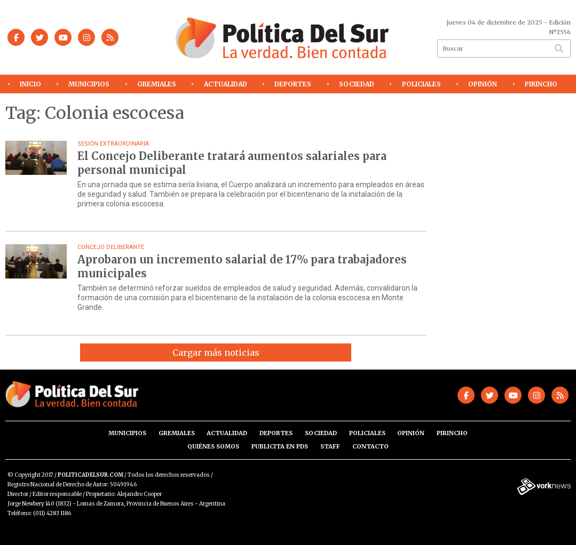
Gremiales (156, 84)
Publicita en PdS (279, 446)
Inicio (30, 84)
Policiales (421, 84)
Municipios (88, 84)
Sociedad (356, 84)
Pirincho (541, 84)
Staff (330, 446)
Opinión (482, 84)
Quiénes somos (213, 446)
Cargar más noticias (215, 352)
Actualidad (225, 84)
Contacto (370, 446)
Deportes (292, 84)
